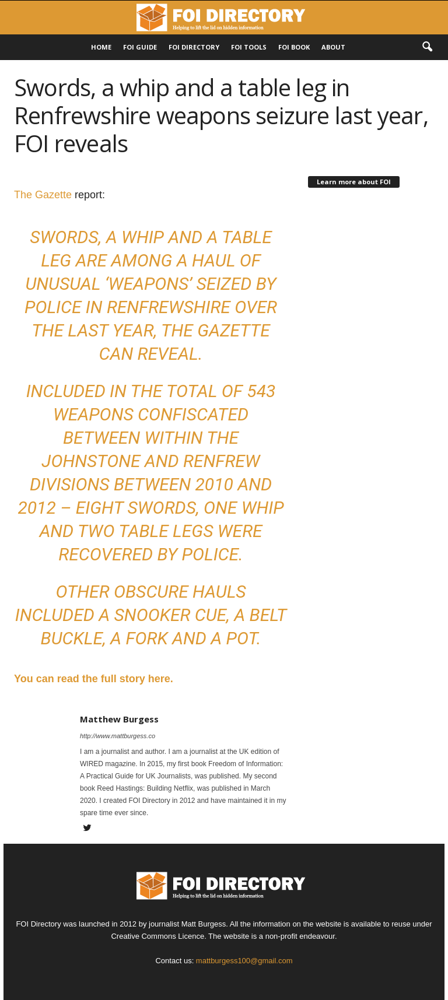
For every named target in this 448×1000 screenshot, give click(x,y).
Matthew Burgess (119, 719)
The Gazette (43, 195)
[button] (427, 47)
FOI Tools (249, 47)
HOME (101, 47)
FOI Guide (140, 47)
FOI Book (294, 47)
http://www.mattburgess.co (117, 735)
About (333, 47)
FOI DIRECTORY (194, 47)
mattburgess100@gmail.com (244, 960)
